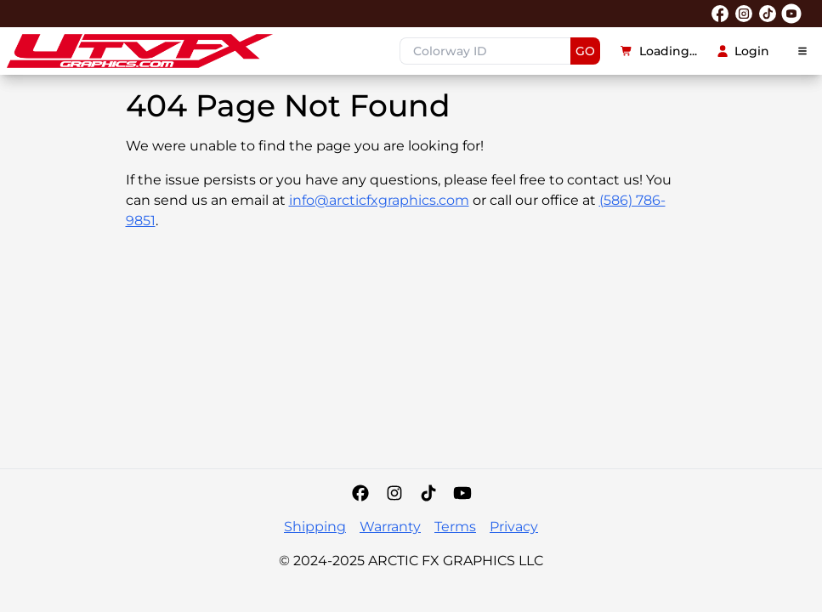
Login (743, 51)
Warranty (390, 526)
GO (585, 51)
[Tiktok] (428, 493)
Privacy (514, 526)
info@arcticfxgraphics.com (379, 200)
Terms (455, 526)
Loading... (659, 51)
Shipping (315, 526)
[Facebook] (360, 493)
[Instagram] (394, 493)
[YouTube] (462, 493)
